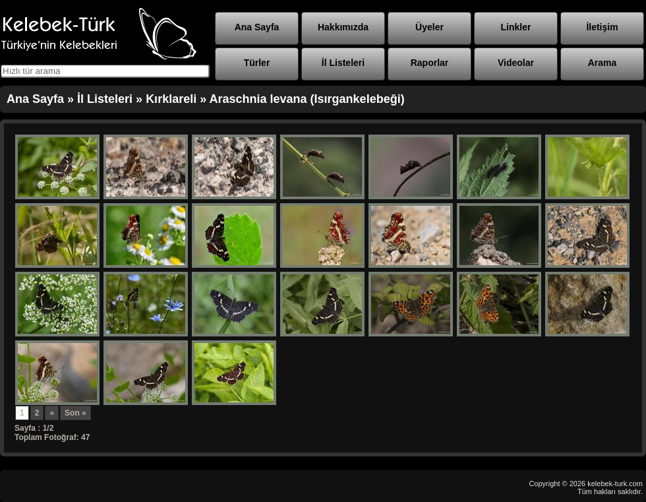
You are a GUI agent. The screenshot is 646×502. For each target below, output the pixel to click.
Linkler (516, 27)
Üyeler (429, 27)
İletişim (602, 27)
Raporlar (430, 62)
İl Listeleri (343, 62)
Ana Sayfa (257, 27)
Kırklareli (171, 99)
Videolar (516, 62)
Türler (257, 62)
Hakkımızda (343, 27)
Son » (75, 413)
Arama (602, 62)
